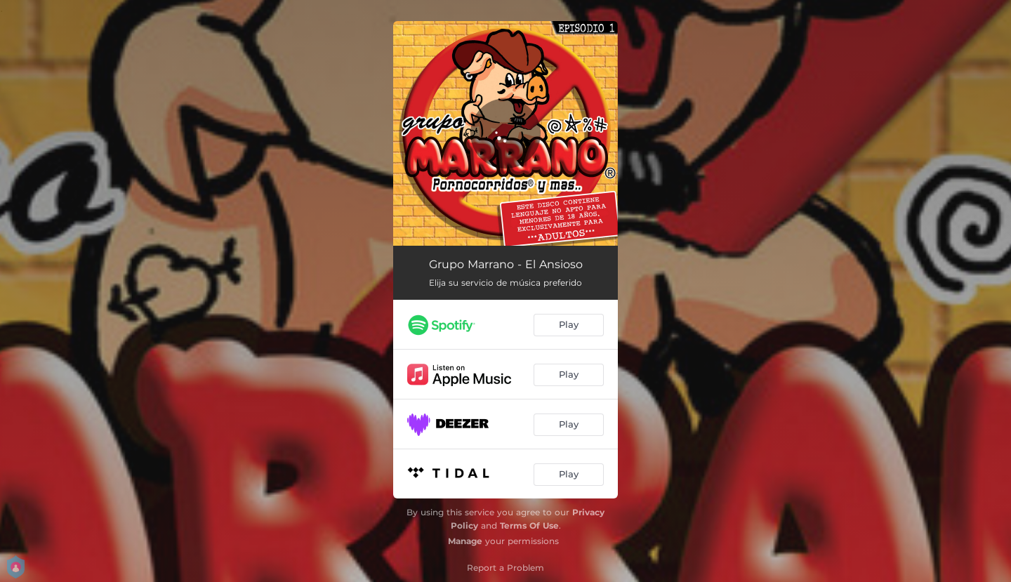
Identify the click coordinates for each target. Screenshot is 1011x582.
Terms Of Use (529, 525)
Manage (465, 541)
